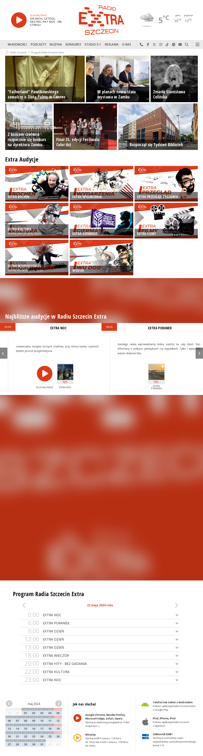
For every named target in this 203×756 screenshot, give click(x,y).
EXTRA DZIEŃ (100, 631)
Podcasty (38, 44)
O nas (126, 44)
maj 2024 (34, 704)
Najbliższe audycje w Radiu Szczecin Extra (55, 316)
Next (199, 353)
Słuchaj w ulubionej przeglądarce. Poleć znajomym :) (107, 720)
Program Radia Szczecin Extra (47, 52)
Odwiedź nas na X (154, 44)
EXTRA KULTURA (100, 672)
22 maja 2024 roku (100, 605)
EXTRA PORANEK (100, 623)
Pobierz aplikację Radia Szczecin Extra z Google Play (174, 706)
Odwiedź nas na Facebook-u (148, 44)
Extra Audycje (21, 159)
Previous (3, 353)
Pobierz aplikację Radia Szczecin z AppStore (171, 722)
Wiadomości (17, 44)
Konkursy (73, 44)
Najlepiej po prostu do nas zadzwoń (141, 44)
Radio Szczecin (16, 52)
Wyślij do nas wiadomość (180, 44)
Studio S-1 (93, 44)
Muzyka (56, 44)
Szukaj (186, 44)
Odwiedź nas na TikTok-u (167, 44)
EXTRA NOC (100, 615)
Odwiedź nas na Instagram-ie (161, 44)
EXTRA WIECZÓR (100, 656)
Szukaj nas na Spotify (174, 44)
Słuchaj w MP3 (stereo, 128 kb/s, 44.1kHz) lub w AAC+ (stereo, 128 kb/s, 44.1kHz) (106, 740)
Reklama (111, 44)
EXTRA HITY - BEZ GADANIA (100, 664)
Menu (197, 44)
